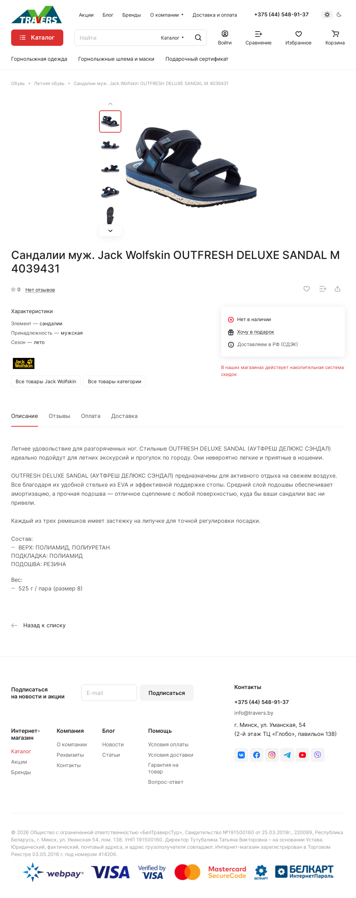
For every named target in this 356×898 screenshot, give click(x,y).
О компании (72, 744)
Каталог (21, 751)
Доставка (124, 415)
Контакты (69, 765)
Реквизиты (70, 755)
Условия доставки (170, 755)
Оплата (90, 415)
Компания (70, 730)
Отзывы (59, 415)
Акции (19, 761)
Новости (113, 744)
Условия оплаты (168, 744)
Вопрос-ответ (166, 782)
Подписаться (166, 692)
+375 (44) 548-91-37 (281, 14)
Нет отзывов (40, 290)
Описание (24, 415)
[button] (110, 231)
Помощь (160, 730)
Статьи (111, 755)
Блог (108, 730)
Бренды (21, 772)
